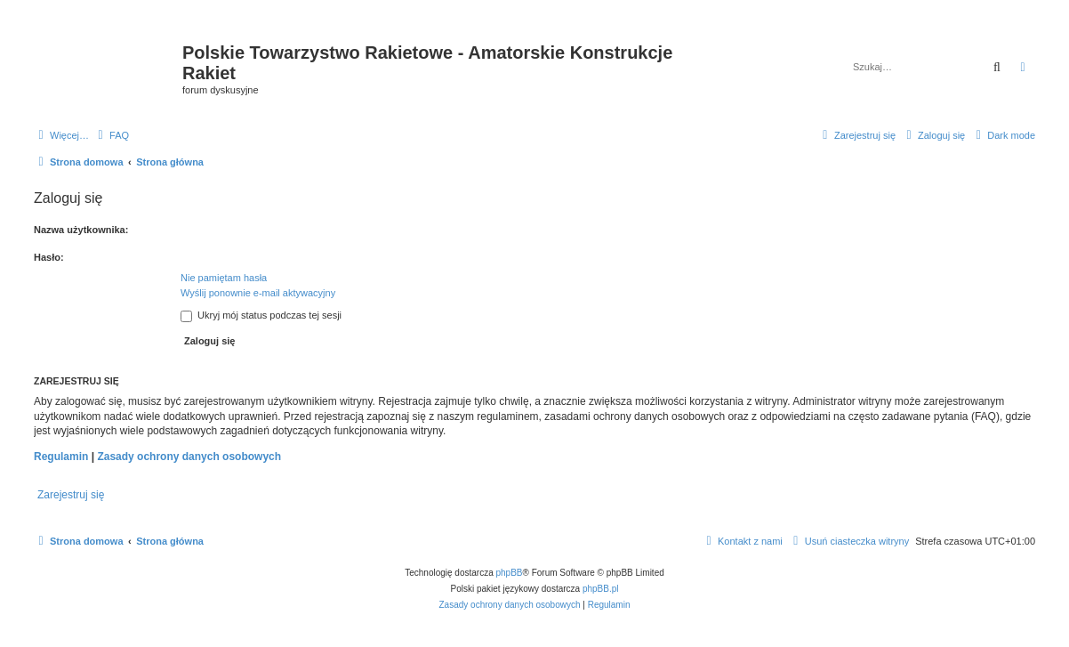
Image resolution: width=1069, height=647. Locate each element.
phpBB (509, 573)
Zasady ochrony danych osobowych (189, 456)
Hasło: (49, 257)
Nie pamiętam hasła (224, 277)
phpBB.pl (601, 589)
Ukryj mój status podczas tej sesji (261, 315)
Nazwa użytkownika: (81, 229)
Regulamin (61, 456)
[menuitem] (111, 135)
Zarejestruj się (70, 495)
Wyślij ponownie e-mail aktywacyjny (258, 292)
